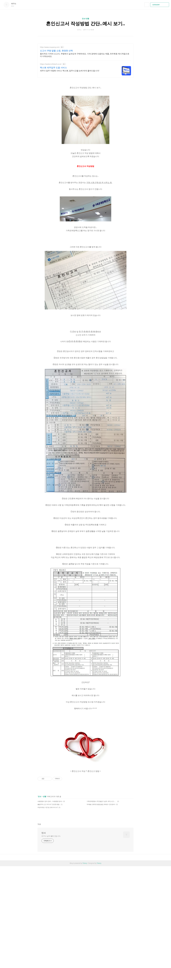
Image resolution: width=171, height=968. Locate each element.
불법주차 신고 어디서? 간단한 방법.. (49, 876)
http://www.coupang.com (50, 47)
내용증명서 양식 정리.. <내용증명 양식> (50, 873)
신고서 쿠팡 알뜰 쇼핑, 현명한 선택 (56, 50)
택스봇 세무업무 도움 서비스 (53, 67)
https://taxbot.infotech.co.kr (51, 64)
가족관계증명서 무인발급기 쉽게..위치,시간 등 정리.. (101, 873)
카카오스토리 (127, 887)
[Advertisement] (85, 338)
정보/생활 (85, 18)
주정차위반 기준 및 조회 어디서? (48, 879)
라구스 (14, 3)
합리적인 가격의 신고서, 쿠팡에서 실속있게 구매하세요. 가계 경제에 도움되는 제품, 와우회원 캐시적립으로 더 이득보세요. (84, 55)
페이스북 (123, 887)
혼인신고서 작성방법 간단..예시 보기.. (85, 23)
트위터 (131, 887)
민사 (44, 904)
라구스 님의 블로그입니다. (51, 908)
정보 (39, 868)
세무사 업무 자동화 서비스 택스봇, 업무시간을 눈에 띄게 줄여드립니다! (69, 70)
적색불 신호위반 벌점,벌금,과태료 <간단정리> (101, 876)
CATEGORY (159, 5)
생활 (44, 868)
